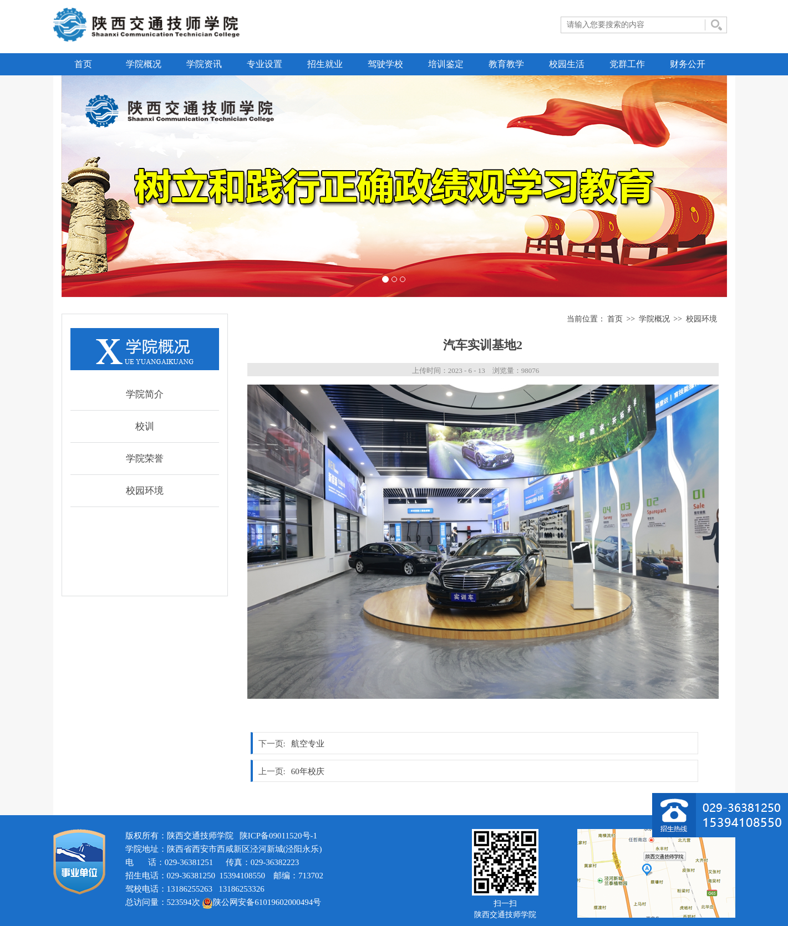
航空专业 (307, 743)
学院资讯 (204, 64)
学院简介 (145, 394)
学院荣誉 (145, 458)
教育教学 (506, 64)
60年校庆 (307, 771)
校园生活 (566, 64)
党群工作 (627, 64)
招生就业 (325, 64)
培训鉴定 (446, 64)
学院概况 (143, 64)
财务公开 (687, 64)
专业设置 (264, 64)
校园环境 (145, 490)
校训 (144, 426)
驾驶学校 (385, 64)
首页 (83, 64)
